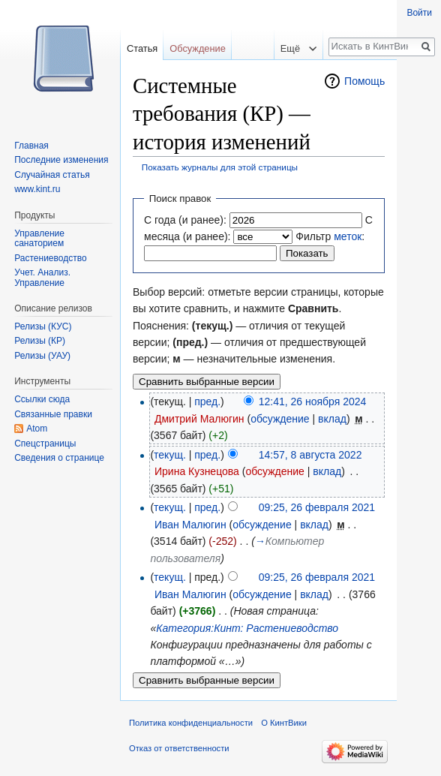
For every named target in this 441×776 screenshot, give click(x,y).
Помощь (364, 81)
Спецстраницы (45, 443)
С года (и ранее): (185, 220)
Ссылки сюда (42, 399)
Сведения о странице (59, 458)
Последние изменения (61, 160)
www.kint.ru (37, 189)
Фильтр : (330, 236)
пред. (207, 402)
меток (348, 236)
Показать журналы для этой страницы (220, 167)
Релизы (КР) (39, 340)
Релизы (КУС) (42, 326)
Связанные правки (53, 414)
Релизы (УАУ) (42, 355)
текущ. (170, 455)
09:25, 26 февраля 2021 (317, 507)
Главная (31, 145)
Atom (36, 428)
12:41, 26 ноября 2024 (313, 402)
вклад (332, 419)
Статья (142, 48)
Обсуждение (198, 48)
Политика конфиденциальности (191, 722)
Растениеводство (50, 258)
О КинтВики (284, 722)
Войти (419, 13)
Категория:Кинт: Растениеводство (247, 628)
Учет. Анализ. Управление (42, 277)
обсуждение (279, 419)
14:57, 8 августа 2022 (310, 455)
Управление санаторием (39, 238)
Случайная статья (51, 175)
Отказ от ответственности (179, 748)
